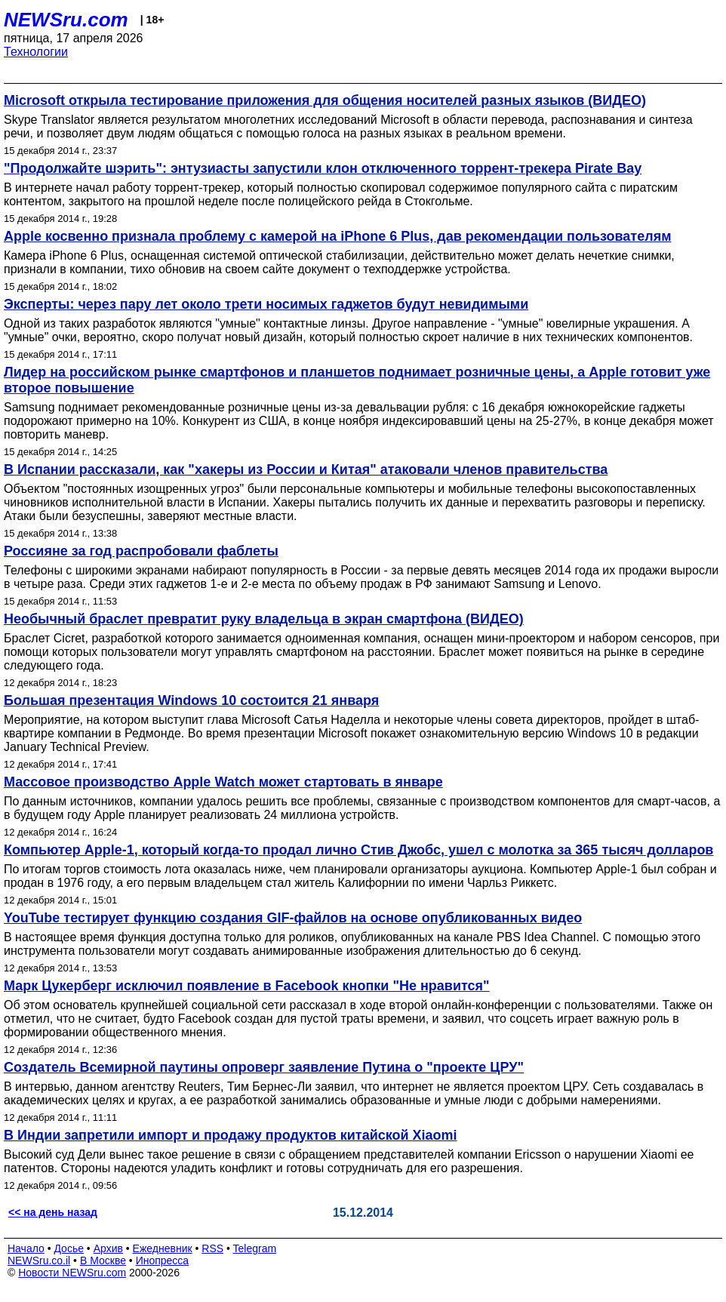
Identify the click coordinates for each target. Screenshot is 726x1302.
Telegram (255, 1248)
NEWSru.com (66, 19)
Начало (26, 1248)
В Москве (103, 1260)
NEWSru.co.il (39, 1260)
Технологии (36, 51)
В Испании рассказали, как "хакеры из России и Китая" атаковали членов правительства (306, 469)
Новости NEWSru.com (72, 1273)
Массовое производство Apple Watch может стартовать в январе (223, 782)
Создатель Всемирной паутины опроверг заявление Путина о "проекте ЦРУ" (264, 1067)
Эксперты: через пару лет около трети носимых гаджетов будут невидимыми (266, 304)
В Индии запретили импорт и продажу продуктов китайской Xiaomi (230, 1135)
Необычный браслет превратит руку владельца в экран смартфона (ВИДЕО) (264, 618)
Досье (69, 1248)
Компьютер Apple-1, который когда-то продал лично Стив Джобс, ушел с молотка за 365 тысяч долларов (358, 849)
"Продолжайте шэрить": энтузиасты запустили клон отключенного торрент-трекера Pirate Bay (322, 168)
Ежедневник (162, 1248)
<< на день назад (52, 1212)
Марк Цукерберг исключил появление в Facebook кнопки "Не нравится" (247, 985)
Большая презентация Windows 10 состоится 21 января (191, 700)
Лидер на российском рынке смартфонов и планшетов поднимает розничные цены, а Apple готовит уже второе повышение (357, 380)
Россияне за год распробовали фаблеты (141, 551)
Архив (108, 1248)
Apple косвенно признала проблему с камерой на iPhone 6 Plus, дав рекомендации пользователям (337, 236)
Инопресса (162, 1260)
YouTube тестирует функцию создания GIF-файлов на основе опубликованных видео (293, 917)
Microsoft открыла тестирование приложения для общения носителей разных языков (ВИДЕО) (325, 100)
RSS (212, 1248)
